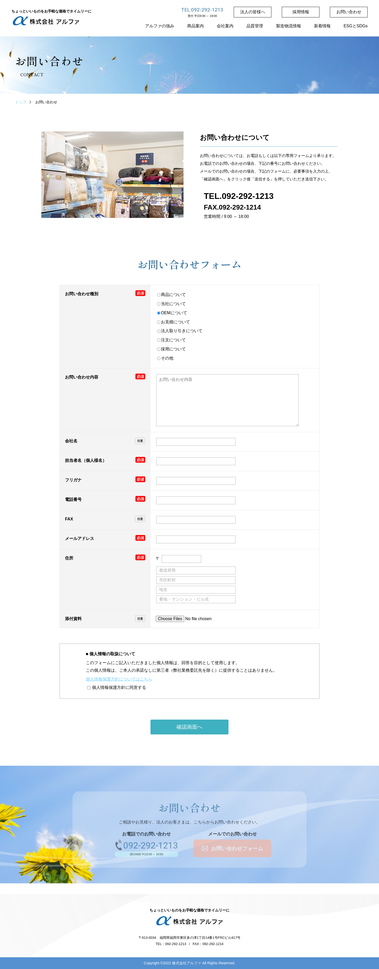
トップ (20, 102)
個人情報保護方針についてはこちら (119, 679)
